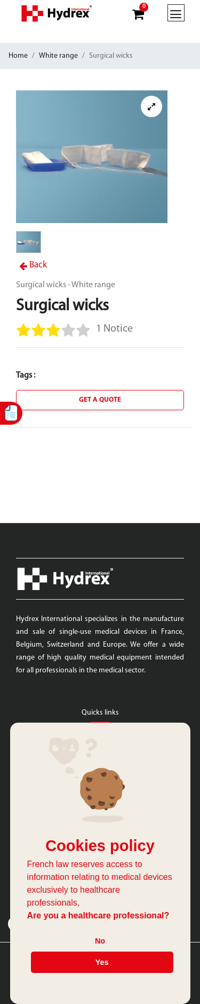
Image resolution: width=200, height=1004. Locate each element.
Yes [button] (102, 962)
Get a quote (100, 399)
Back (33, 265)
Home (18, 56)
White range (58, 56)
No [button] (100, 941)
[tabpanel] (91, 157)
